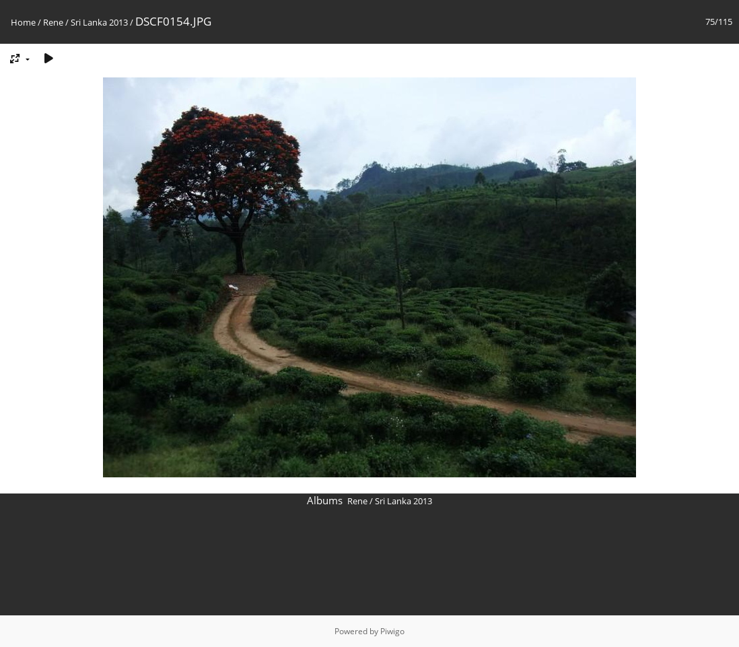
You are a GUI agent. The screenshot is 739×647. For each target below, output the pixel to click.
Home (23, 22)
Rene (53, 22)
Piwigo (392, 631)
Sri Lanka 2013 (99, 22)
